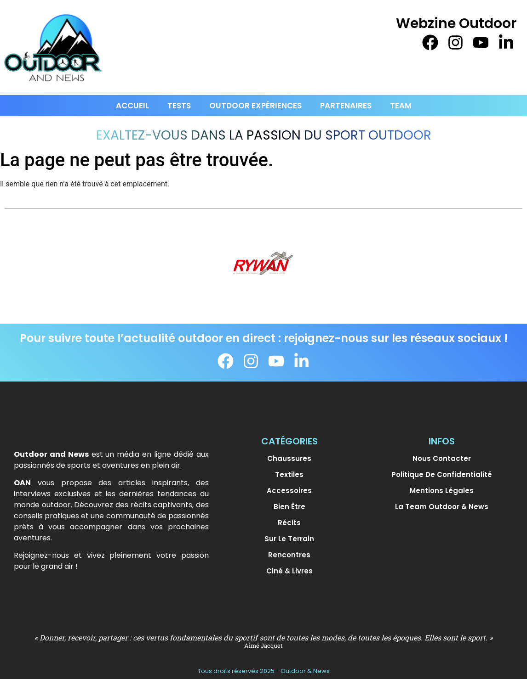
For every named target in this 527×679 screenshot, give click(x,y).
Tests (179, 105)
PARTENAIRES (346, 105)
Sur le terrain (289, 539)
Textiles (289, 474)
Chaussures (289, 458)
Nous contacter (441, 458)
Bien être (289, 506)
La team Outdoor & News (441, 506)
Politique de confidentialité (441, 474)
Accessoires (289, 490)
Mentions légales (442, 490)
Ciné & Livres (289, 571)
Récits (289, 522)
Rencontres (289, 555)
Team (401, 105)
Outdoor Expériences (255, 105)
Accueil (132, 105)
